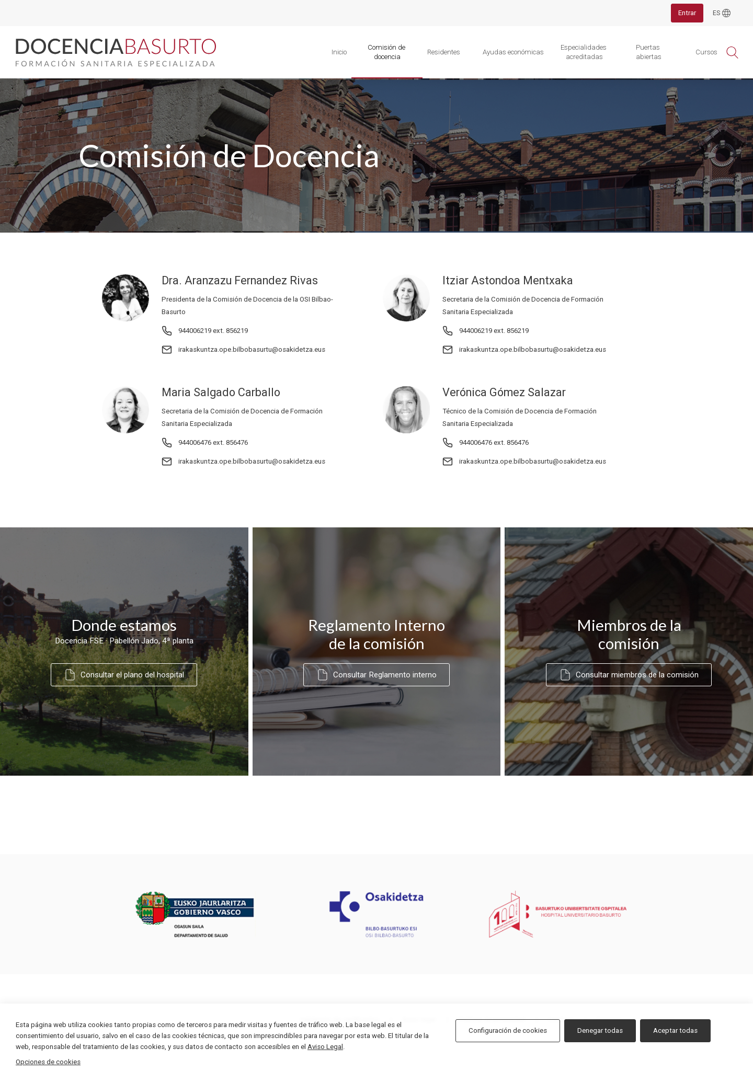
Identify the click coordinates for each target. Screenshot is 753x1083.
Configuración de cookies (508, 1030)
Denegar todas (600, 1030)
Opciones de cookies (48, 1062)
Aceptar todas (675, 1030)
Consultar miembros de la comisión (629, 675)
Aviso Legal (325, 1047)
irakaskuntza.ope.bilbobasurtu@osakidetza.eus (251, 349)
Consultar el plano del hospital (124, 675)
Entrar (687, 13)
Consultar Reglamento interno (376, 675)
